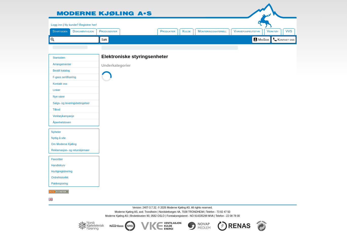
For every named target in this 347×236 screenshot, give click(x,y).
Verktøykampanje (63, 115)
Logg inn (56, 24)
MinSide (263, 39)
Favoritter (57, 159)
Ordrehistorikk (60, 177)
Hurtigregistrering (61, 171)
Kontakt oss (286, 39)
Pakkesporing (59, 183)
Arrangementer (62, 64)
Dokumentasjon (83, 31)
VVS (289, 31)
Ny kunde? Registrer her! (81, 24)
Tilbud (56, 109)
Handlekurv (58, 165)
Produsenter (108, 31)
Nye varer (59, 96)
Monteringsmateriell (212, 31)
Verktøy (273, 31)
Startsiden (60, 31)
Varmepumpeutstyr (247, 31)
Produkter (167, 31)
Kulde (186, 31)
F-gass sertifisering (64, 77)
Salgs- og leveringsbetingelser (71, 103)
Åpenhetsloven (62, 122)
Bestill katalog (61, 70)
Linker (56, 89)
